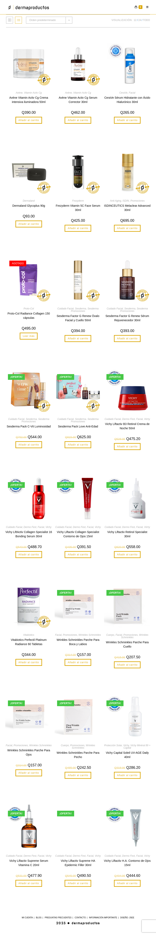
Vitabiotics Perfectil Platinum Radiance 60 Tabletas (29, 642)
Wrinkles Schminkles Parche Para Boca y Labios (78, 642)
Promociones (137, 200)
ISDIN (125, 200)
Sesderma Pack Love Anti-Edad (78, 426)
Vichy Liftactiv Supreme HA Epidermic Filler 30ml (78, 863)
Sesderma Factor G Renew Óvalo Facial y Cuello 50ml (78, 318)
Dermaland (29, 200)
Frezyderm (78, 200)
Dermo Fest (128, 419)
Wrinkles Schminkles (89, 635)
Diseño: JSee (127, 917)
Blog (39, 917)
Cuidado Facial (65, 308)
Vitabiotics (28, 635)
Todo (146, 20)
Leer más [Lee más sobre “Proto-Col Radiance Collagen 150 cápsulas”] (29, 336)
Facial (132, 92)
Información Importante (103, 917)
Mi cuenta (27, 917)
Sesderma (80, 308)
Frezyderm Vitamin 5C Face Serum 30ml (78, 208)
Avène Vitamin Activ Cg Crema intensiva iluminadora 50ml (28, 100)
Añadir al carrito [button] (28, 120)
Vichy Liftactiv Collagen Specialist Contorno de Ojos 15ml (78, 534)
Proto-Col (29, 308)
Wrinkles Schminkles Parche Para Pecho (78, 755)
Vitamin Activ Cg (33, 92)
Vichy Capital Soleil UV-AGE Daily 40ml (127, 755)
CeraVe (123, 92)
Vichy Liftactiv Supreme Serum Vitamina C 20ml (28, 863)
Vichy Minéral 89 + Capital (137, 746)
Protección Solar (113, 745)
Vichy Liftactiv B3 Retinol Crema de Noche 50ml (127, 426)
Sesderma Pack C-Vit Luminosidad (29, 426)
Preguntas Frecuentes (58, 917)
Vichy (147, 419)
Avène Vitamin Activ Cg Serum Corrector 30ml (78, 100)
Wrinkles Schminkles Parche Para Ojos (28, 752)
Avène (19, 92)
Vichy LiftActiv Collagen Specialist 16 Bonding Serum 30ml (28, 534)
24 (139, 20)
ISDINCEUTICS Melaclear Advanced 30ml (127, 208)
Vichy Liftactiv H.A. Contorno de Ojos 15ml (127, 863)
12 (135, 20)
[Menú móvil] (146, 7)
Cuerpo (110, 635)
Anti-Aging (115, 200)
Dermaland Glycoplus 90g (28, 205)
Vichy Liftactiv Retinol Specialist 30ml (127, 534)
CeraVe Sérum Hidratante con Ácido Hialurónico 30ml (127, 100)
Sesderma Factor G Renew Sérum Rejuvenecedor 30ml (127, 318)
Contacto (80, 917)
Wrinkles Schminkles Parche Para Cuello (127, 644)
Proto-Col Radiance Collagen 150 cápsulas (29, 315)
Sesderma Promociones (85, 309)
